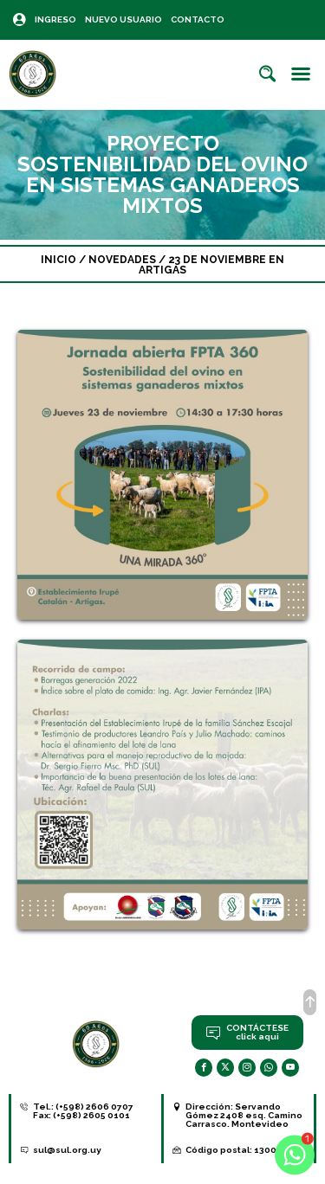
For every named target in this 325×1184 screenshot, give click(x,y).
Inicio (58, 260)
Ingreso (55, 19)
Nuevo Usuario (123, 19)
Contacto (197, 19)
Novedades (122, 260)
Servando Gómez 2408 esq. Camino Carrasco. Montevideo (243, 1115)
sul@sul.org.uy (67, 1150)
